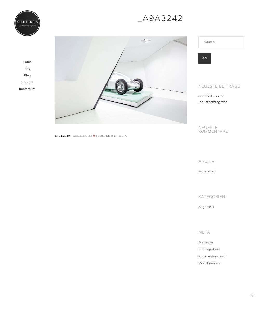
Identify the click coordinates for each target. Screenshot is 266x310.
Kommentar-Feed (211, 256)
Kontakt (27, 82)
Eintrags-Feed (209, 249)
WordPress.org (209, 263)
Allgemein (206, 207)
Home (27, 62)
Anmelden (206, 242)
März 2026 (207, 171)
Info (27, 69)
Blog (27, 75)
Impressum (27, 89)
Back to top (252, 295)
